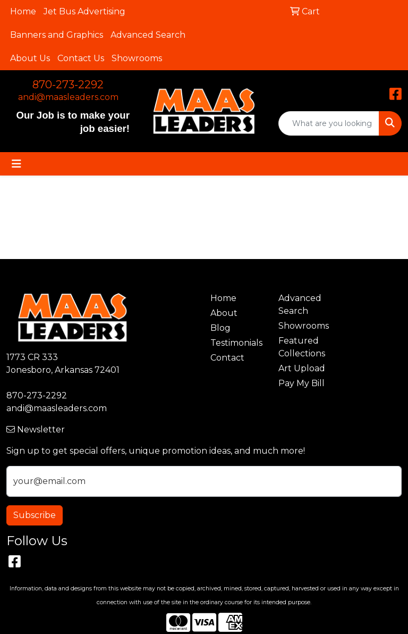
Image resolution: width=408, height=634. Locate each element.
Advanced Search (147, 35)
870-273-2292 (68, 84)
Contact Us (80, 58)
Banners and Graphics (56, 35)
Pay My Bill (301, 383)
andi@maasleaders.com (68, 97)
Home (23, 11)
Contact (227, 358)
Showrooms (137, 58)
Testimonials (236, 343)
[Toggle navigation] (16, 163)
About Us (30, 58)
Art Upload (301, 368)
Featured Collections (301, 347)
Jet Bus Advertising (84, 11)
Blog (220, 328)
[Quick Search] (328, 123)
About (223, 313)
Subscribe (34, 515)
